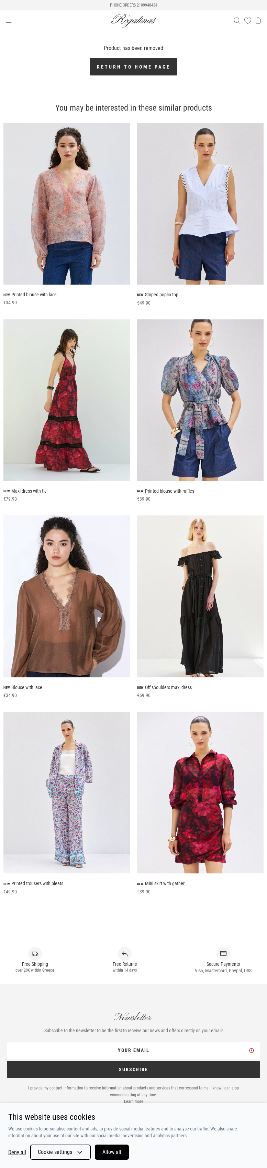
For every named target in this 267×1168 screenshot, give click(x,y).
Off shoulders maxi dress (168, 687)
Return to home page (133, 67)
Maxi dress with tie (29, 491)
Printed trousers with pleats (37, 883)
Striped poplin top (161, 294)
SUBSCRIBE (133, 1069)
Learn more (133, 1101)
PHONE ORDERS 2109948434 (133, 5)
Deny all (17, 1152)
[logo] (133, 21)
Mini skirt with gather (165, 883)
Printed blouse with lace (34, 294)
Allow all (111, 1152)
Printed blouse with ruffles (169, 491)
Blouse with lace (26, 687)
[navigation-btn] (58, 20)
